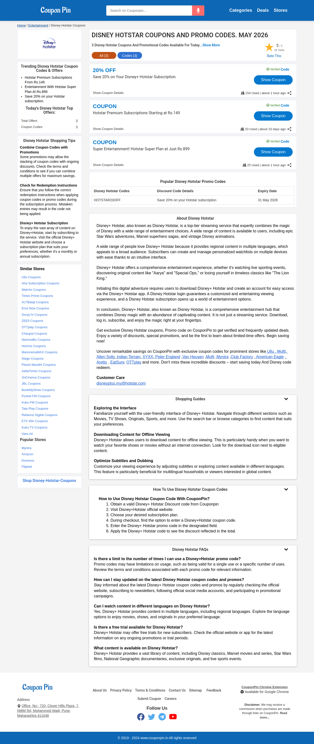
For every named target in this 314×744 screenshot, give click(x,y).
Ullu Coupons (31, 277)
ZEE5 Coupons (32, 321)
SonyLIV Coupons (34, 314)
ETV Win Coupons (35, 421)
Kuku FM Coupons (35, 402)
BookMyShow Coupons (38, 390)
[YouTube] (173, 718)
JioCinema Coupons (36, 377)
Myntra (26, 448)
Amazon (27, 454)
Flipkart (27, 466)
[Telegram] (162, 718)
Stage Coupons (33, 358)
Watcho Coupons (34, 289)
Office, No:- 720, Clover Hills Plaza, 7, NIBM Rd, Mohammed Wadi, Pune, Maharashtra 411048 (48, 711)
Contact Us (177, 690)
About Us (100, 690)
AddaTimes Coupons (36, 371)
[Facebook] (140, 718)
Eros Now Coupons (35, 308)
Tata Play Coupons (35, 408)
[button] (198, 10)
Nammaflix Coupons (36, 339)
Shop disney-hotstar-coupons (49, 480)
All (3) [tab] (103, 56)
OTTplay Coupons (35, 327)
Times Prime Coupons (37, 296)
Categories (240, 10)
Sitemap (195, 690)
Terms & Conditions (150, 690)
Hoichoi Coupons (34, 346)
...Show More (210, 45)
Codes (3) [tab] (129, 56)
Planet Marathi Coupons (39, 364)
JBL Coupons (31, 383)
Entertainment (38, 25)
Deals (263, 10)
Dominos (28, 460)
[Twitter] (151, 718)
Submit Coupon (149, 699)
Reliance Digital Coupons (39, 415)
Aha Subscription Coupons (40, 283)
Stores (281, 10)
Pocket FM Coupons (36, 396)
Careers (171, 699)
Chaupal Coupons (34, 333)
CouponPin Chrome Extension (265, 687)
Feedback (214, 690)
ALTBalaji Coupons (35, 302)
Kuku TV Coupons (34, 427)
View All (27, 434)
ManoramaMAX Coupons (39, 352)
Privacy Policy (121, 690)
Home (21, 25)
